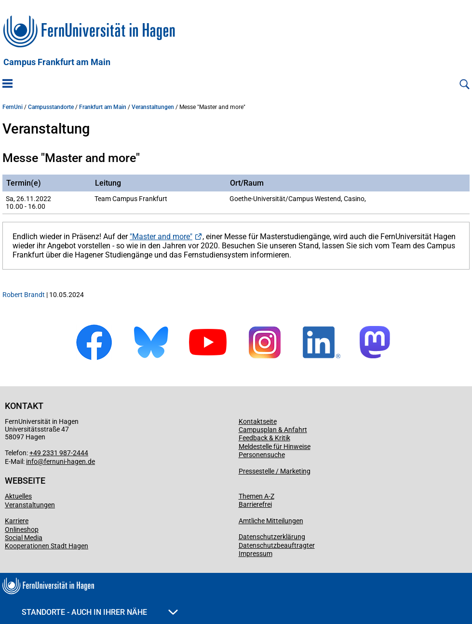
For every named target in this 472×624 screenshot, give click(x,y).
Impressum (255, 553)
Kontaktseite (258, 421)
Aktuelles (18, 496)
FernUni (12, 107)
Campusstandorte (51, 107)
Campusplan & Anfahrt (273, 430)
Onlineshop (22, 529)
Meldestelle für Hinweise (274, 446)
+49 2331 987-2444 (58, 453)
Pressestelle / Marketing (274, 471)
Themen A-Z (256, 496)
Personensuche (262, 455)
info (32, 461)
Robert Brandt (23, 294)
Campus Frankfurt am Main (56, 62)
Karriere (16, 521)
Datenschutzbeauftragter (277, 545)
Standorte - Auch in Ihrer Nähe (100, 612)
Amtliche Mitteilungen (271, 521)
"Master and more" (161, 236)
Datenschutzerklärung (272, 537)
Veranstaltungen (153, 107)
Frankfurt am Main (102, 107)
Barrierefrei (255, 504)
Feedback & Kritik (264, 438)
